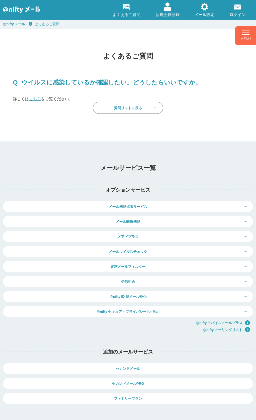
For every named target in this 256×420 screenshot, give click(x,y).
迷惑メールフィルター (65, 255)
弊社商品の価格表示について (193, 390)
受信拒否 (191, 255)
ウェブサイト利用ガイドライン (99, 413)
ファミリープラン (128, 353)
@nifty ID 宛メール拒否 (65, 273)
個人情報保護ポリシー (56, 413)
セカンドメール (65, 334)
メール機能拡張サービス (65, 217)
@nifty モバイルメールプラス (223, 285)
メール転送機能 (190, 217)
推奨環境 (134, 413)
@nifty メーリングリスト (226, 292)
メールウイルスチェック (190, 236)
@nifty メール (14, 23)
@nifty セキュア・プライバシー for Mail (190, 273)
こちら (35, 98)
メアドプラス (65, 236)
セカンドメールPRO (190, 334)
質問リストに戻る (128, 115)
